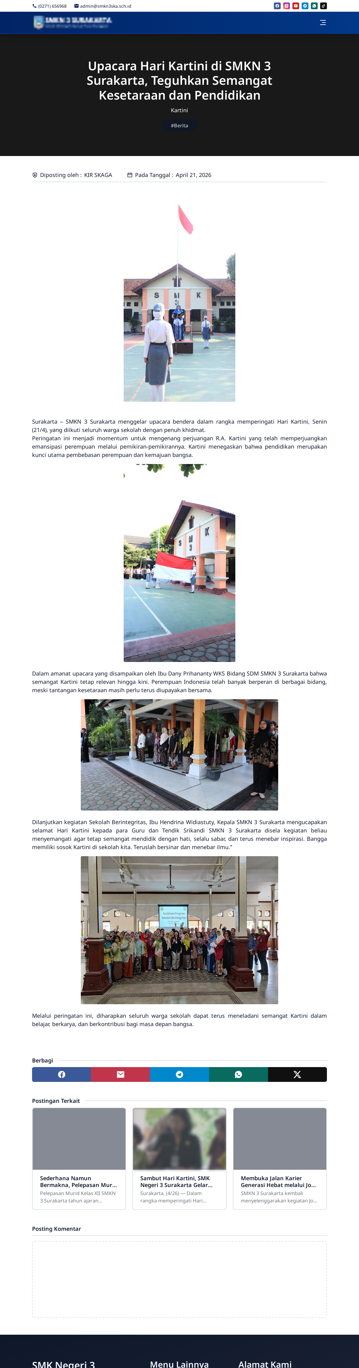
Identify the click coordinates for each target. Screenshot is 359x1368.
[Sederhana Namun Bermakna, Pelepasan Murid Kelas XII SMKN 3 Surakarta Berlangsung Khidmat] (79, 1139)
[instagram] (286, 5)
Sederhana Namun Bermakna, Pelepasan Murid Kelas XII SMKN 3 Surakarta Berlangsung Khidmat (78, 1181)
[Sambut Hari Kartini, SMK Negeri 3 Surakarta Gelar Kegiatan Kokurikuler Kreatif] (179, 1139)
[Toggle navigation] (323, 22)
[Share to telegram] (179, 1074)
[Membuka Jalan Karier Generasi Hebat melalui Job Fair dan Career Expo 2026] (279, 1139)
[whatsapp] (314, 5)
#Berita (179, 125)
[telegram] (305, 5)
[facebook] (277, 5)
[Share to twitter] (297, 1074)
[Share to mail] (120, 1074)
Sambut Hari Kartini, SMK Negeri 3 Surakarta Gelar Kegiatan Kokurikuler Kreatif (175, 1181)
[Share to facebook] (61, 1074)
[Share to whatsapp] (238, 1074)
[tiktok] (323, 5)
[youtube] (295, 5)
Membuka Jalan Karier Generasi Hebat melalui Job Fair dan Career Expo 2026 (278, 1181)
